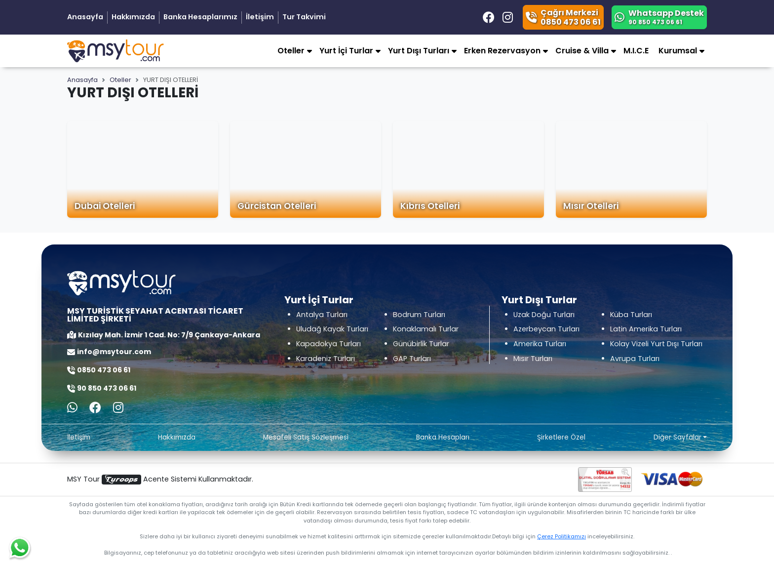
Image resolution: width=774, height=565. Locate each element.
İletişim (260, 17)
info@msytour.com (114, 352)
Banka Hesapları (442, 437)
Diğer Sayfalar (677, 437)
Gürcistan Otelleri (276, 206)
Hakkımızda (133, 17)
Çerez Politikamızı (561, 536)
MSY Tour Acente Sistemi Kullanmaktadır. (160, 479)
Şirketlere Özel (561, 437)
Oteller (120, 80)
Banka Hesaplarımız (200, 17)
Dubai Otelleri (105, 206)
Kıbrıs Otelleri (430, 206)
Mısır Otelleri (591, 206)
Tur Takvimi (304, 17)
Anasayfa (85, 17)
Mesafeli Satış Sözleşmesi (305, 437)
